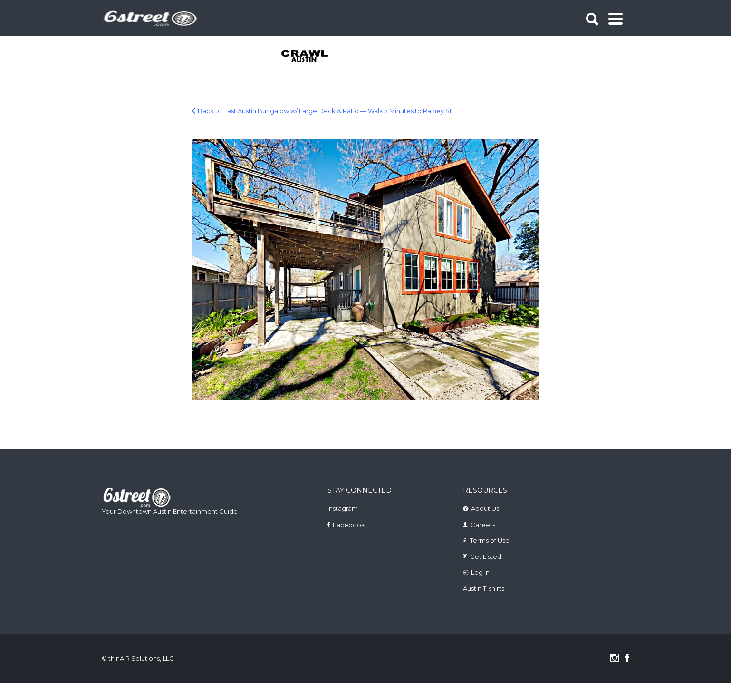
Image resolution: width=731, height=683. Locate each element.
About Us (485, 508)
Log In (480, 572)
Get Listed (485, 556)
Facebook (349, 524)
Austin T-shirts (483, 588)
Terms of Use (490, 540)
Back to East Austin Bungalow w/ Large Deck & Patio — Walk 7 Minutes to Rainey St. (325, 111)
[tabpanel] (310, 57)
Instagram (342, 508)
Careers (483, 524)
